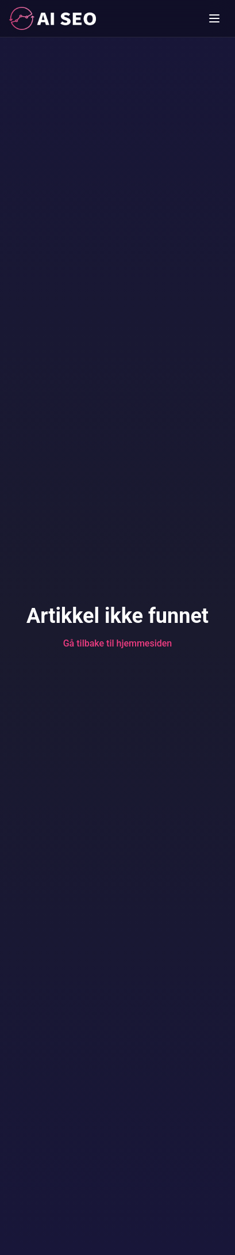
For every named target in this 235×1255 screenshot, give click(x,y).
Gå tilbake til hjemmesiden (117, 643)
